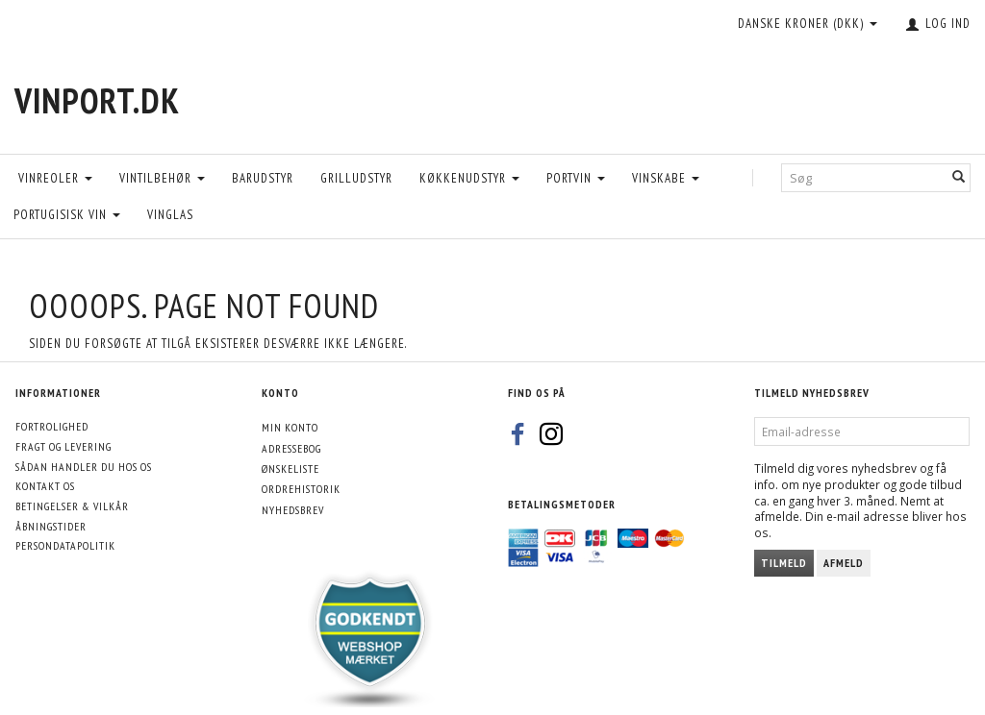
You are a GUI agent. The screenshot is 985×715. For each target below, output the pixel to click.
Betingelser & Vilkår (72, 506)
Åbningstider (51, 526)
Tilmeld (784, 562)
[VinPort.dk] (97, 100)
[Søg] (959, 177)
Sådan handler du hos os (83, 466)
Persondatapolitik (65, 545)
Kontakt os (45, 486)
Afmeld (843, 562)
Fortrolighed (51, 426)
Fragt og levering (63, 446)
